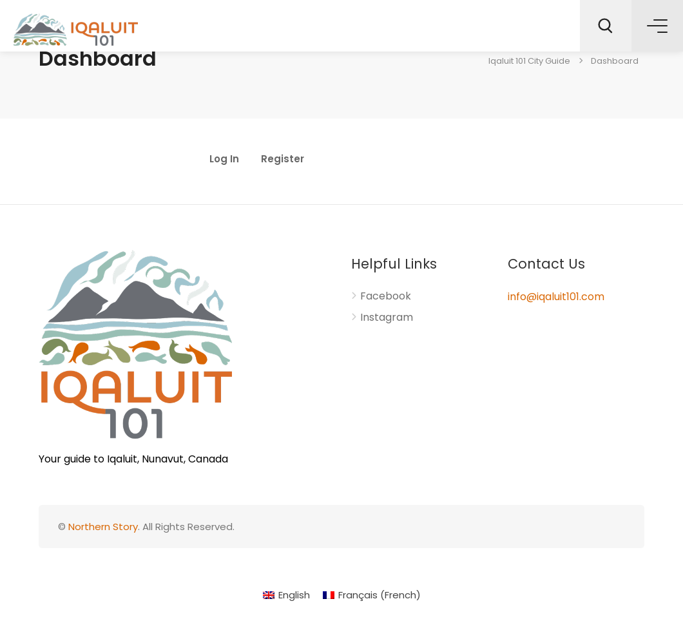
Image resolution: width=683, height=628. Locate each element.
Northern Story (103, 526)
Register (282, 160)
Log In (224, 160)
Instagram (386, 317)
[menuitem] (286, 595)
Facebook (385, 296)
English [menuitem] (294, 595)
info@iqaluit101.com (556, 296)
